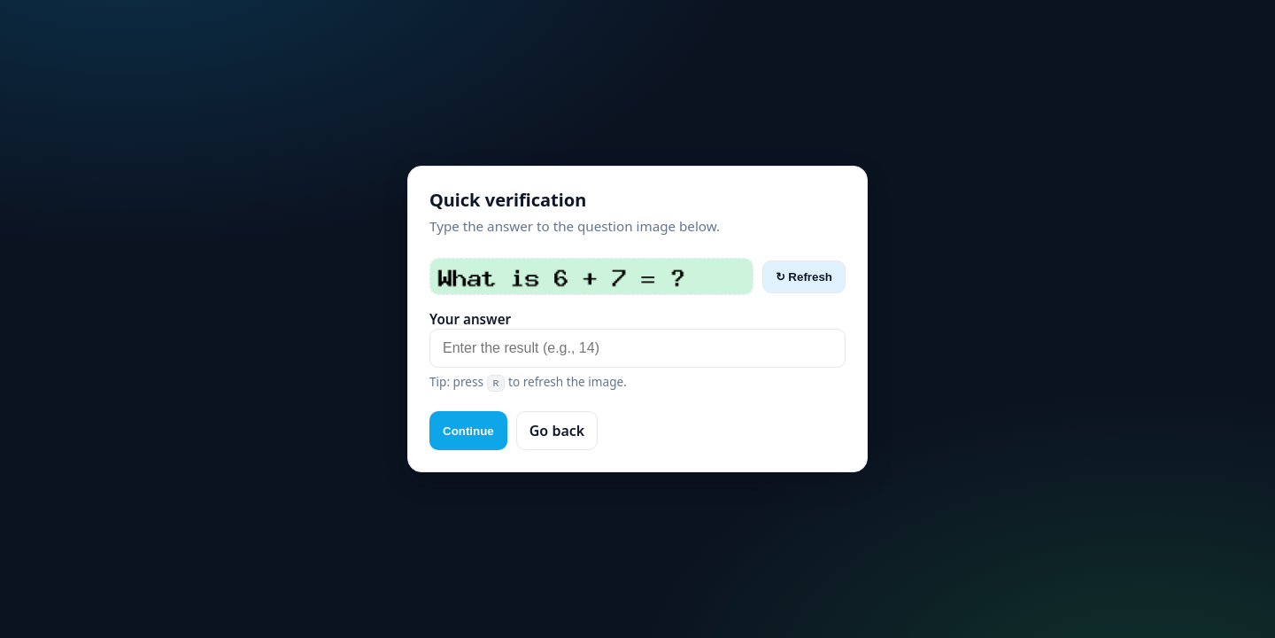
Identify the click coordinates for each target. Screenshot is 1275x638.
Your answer (470, 319)
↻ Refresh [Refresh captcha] (804, 277)
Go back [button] (556, 430)
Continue (468, 431)
